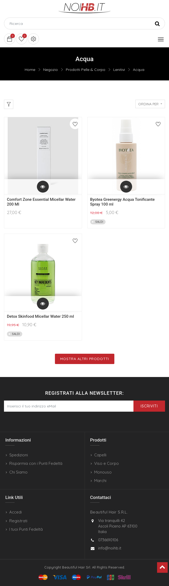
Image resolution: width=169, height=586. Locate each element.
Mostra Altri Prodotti (84, 359)
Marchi (100, 480)
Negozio (50, 69)
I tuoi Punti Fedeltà (26, 529)
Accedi (15, 512)
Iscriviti (149, 406)
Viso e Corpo (106, 463)
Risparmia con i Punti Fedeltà (35, 463)
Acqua (138, 69)
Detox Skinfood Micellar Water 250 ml (40, 316)
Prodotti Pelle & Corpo (85, 69)
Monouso (103, 472)
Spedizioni (18, 454)
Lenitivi (119, 69)
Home (30, 69)
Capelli (100, 454)
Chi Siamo (18, 472)
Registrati (18, 520)
